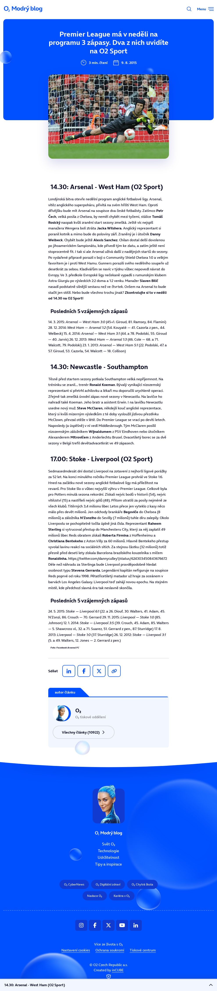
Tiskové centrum (143, 950)
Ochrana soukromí (109, 950)
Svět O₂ (80, 41)
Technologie (84, 56)
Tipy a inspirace (87, 85)
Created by (109, 974)
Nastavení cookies (75, 950)
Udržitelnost (84, 70)
